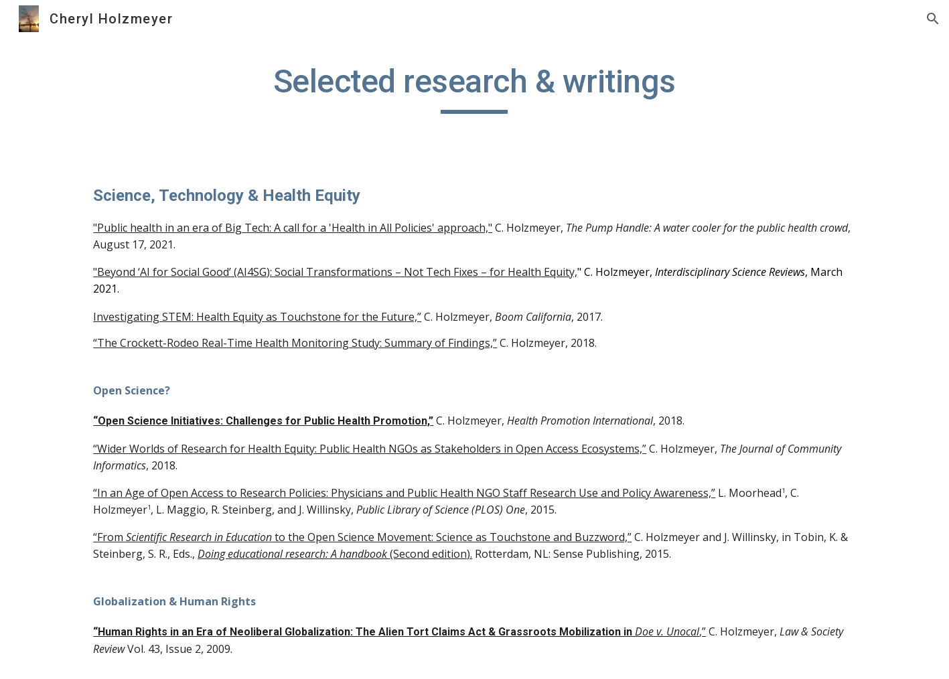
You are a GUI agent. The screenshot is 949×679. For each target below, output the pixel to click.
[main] (474, 87)
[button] (933, 19)
